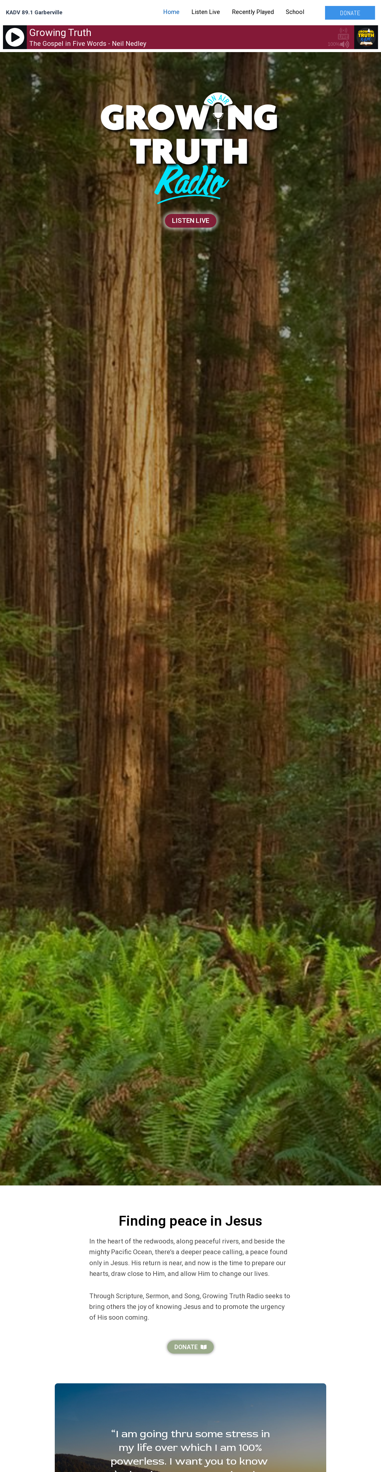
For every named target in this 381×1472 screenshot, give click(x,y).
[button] (350, 13)
